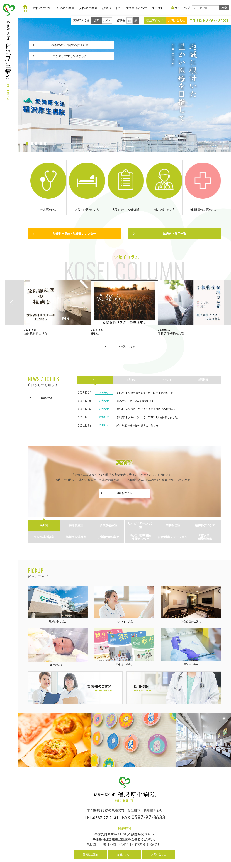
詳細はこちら (124, 478)
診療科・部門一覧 (174, 216)
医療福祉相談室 (44, 522)
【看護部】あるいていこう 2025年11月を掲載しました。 (152, 402)
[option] (57, 291)
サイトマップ (182, 7)
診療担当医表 (90, 839)
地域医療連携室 (76, 522)
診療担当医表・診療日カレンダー (74, 216)
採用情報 (158, 8)
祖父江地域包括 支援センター (140, 522)
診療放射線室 (108, 510)
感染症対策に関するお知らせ (71, 47)
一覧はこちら (45, 381)
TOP (25, 8)
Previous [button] (21, 286)
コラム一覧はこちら (124, 330)
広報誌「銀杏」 (124, 632)
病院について (42, 8)
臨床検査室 (76, 510)
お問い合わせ (176, 20)
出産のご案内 (58, 633)
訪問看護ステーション (172, 522)
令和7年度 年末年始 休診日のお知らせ (140, 410)
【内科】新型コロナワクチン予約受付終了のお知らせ (150, 394)
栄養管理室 (173, 510)
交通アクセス (155, 20)
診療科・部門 (111, 8)
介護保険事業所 (108, 522)
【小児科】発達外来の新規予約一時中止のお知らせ (148, 378)
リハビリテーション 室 (141, 510)
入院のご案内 (88, 8)
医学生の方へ (191, 632)
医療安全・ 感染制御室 (205, 522)
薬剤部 (44, 510)
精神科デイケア (205, 510)
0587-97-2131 (106, 802)
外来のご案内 (65, 8)
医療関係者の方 (136, 8)
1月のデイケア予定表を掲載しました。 (141, 386)
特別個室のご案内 (191, 589)
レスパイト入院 (124, 589)
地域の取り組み (58, 589)
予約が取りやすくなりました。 (71, 62)
